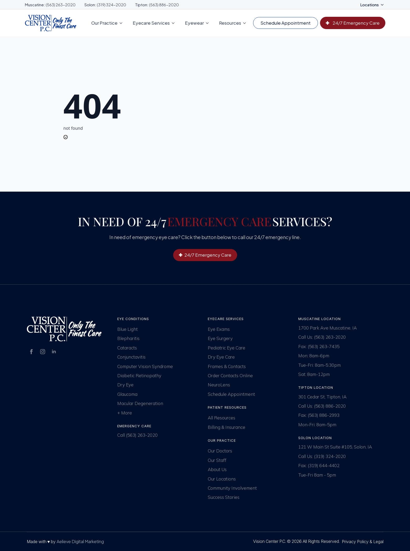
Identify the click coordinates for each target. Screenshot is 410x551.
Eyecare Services (151, 23)
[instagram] (42, 351)
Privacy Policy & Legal (363, 541)
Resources (230, 23)
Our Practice (104, 23)
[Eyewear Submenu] (209, 22)
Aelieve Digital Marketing (80, 541)
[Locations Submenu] (384, 5)
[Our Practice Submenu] (122, 22)
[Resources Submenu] (246, 22)
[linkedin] (53, 351)
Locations (369, 5)
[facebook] (31, 351)
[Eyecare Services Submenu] (175, 22)
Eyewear (194, 23)
